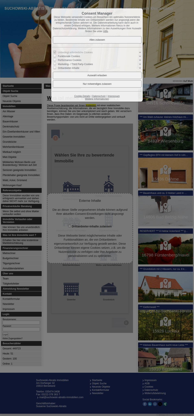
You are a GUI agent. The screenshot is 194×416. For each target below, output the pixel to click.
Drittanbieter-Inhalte (68, 67)
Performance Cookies (69, 60)
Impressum (114, 96)
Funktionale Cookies (69, 56)
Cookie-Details (82, 96)
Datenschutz (99, 96)
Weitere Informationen (97, 99)
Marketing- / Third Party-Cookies (75, 64)
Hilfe (105, 31)
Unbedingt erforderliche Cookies (75, 52)
